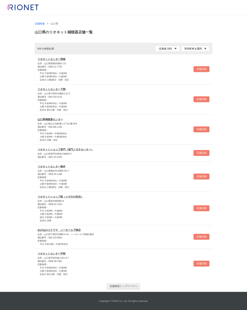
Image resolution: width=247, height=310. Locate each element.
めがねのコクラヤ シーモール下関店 (59, 230)
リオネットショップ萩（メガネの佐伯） (60, 196)
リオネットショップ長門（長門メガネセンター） (65, 149)
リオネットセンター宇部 (51, 253)
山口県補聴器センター (50, 119)
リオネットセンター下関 (51, 89)
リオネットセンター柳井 (51, 166)
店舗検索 (40, 23)
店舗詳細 (201, 68)
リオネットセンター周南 (51, 59)
